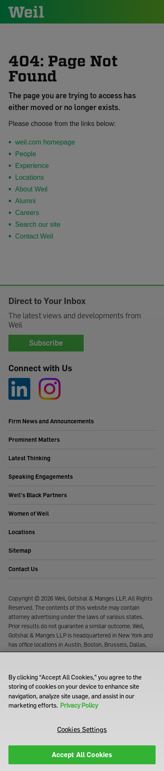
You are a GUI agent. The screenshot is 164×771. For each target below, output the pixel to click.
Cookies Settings (82, 729)
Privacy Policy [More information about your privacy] (79, 705)
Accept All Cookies (82, 754)
